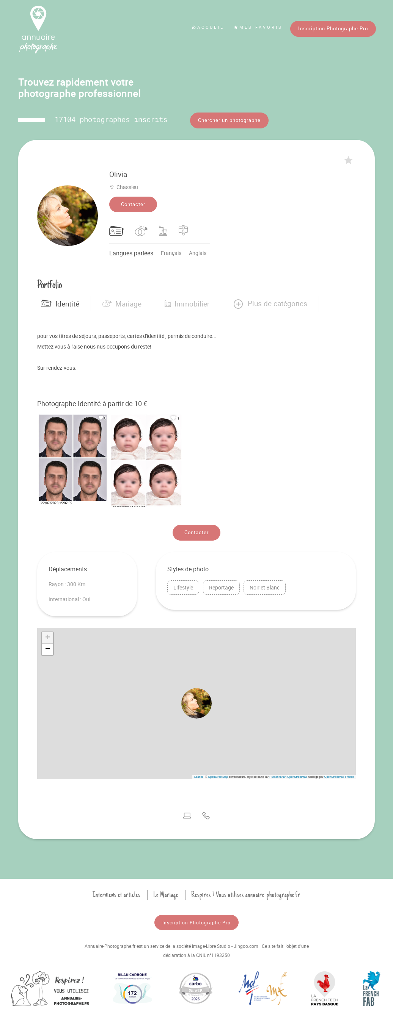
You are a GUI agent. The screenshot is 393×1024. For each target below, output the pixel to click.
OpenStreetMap (218, 772)
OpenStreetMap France (339, 772)
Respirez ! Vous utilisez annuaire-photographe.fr (245, 890)
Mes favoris (258, 27)
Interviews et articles (116, 890)
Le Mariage (165, 890)
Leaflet (198, 772)
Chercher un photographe (229, 120)
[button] (270, 299)
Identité (60, 299)
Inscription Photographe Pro (333, 28)
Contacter (133, 199)
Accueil (208, 27)
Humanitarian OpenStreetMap (288, 772)
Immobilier (187, 299)
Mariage (121, 299)
